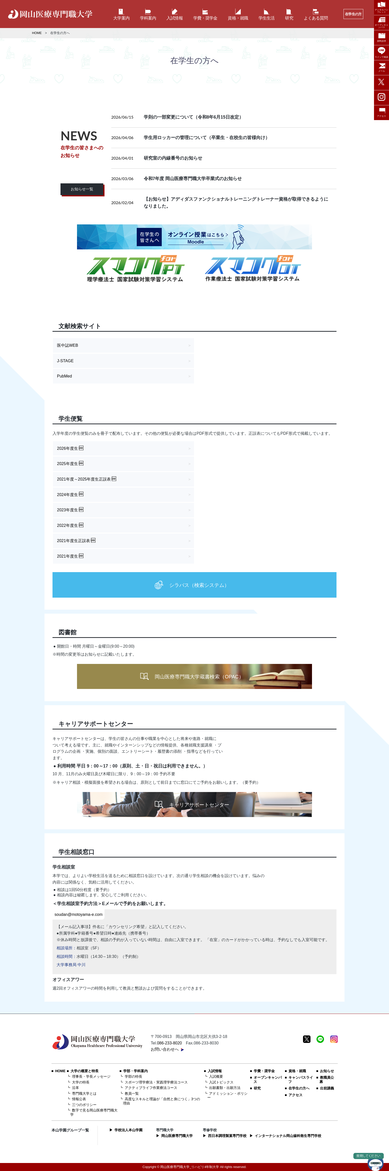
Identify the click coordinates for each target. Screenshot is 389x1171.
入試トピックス (221, 1082)
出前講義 (327, 1088)
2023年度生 (67, 510)
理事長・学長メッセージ (91, 1076)
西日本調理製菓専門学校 (227, 1136)
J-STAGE (65, 361)
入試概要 (216, 1076)
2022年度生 (67, 525)
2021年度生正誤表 (73, 541)
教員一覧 (132, 1093)
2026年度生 (67, 448)
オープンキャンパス (268, 1080)
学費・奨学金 (264, 1071)
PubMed (64, 376)
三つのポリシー (84, 1105)
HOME (37, 33)
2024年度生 (67, 495)
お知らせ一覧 (82, 189)
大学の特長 (81, 1082)
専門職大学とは (84, 1093)
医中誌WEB (67, 345)
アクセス (295, 1095)
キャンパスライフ (300, 1080)
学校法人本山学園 (128, 1130)
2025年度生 (67, 464)
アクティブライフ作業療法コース (151, 1088)
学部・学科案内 (135, 1071)
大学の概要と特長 (84, 1071)
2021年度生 (67, 556)
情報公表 (79, 1099)
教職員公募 (327, 1080)
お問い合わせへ (165, 1049)
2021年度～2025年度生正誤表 (84, 479)
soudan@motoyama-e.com (78, 914)
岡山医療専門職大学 (177, 1136)
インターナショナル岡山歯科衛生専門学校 (288, 1136)
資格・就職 (297, 1071)
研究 (257, 1088)
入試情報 (215, 1071)
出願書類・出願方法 (224, 1088)
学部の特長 (133, 1076)
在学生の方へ (299, 1088)
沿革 (75, 1088)
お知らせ (327, 1071)
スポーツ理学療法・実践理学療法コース (156, 1082)
